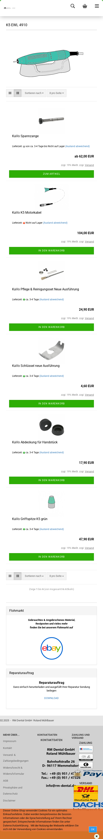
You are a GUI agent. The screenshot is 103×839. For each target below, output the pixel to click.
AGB (5, 780)
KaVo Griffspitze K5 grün (29, 519)
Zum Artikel (51, 173)
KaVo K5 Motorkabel (26, 212)
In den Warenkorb (51, 250)
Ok (93, 829)
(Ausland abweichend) (77, 146)
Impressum (9, 741)
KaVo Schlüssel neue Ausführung (36, 366)
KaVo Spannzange (25, 136)
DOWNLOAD (51, 698)
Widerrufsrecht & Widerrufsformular (13, 770)
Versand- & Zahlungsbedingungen (15, 758)
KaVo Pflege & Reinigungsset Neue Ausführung (45, 289)
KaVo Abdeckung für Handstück (35, 442)
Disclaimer (9, 800)
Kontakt (7, 748)
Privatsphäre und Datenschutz (12, 790)
